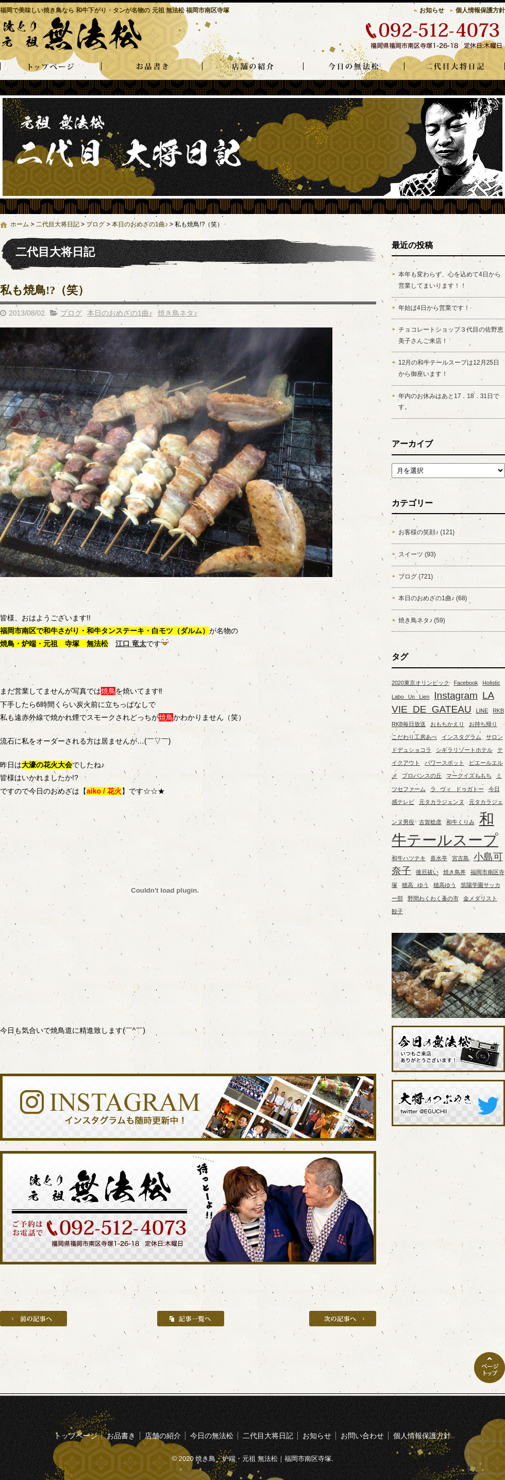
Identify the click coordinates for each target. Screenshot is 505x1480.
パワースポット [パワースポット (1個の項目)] (444, 763)
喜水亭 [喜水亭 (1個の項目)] (438, 858)
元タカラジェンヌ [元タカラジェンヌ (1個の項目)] (441, 802)
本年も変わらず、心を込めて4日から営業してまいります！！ (449, 280)
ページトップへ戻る (489, 1367)
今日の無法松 (353, 67)
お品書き (151, 67)
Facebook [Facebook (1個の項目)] (466, 683)
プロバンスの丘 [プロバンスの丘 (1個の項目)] (422, 775)
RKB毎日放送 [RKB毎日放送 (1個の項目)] (409, 724)
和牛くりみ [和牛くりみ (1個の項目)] (460, 822)
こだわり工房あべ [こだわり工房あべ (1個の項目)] (414, 737)
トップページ (50, 67)
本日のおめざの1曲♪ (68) (432, 598)
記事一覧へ (190, 1318)
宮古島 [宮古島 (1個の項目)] (460, 858)
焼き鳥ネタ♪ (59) (421, 620)
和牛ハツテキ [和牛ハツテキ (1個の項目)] (409, 858)
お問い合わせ (362, 1436)
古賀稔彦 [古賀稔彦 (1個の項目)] (430, 822)
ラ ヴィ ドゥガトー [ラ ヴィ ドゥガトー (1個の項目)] (457, 789)
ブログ (95, 224)
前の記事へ (33, 1318)
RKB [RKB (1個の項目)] (498, 711)
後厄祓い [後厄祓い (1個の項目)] (427, 872)
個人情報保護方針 (480, 10)
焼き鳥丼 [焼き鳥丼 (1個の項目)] (454, 872)
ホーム (19, 224)
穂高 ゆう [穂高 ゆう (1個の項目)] (415, 885)
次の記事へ (342, 1318)
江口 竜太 (130, 643)
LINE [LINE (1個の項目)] (482, 711)
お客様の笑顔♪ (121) (426, 532)
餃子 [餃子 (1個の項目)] (397, 911)
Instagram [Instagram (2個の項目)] (456, 695)
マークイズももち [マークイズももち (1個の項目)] (469, 775)
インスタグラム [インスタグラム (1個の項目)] (461, 737)
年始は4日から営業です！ (434, 307)
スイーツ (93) (417, 554)
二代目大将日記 (454, 67)
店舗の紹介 (252, 67)
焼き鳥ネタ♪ (177, 313)
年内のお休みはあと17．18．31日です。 (448, 401)
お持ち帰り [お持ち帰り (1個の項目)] (483, 724)
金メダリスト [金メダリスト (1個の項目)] (480, 898)
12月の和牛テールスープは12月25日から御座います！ (448, 368)
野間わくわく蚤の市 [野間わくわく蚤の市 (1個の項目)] (433, 898)
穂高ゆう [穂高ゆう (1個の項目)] (444, 885)
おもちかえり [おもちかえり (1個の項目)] (447, 724)
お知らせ (431, 10)
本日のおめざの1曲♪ (140, 224)
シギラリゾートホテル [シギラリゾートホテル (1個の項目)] (464, 750)
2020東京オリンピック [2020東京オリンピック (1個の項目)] (420, 683)
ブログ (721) (415, 576)
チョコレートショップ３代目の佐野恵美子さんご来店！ (450, 335)
